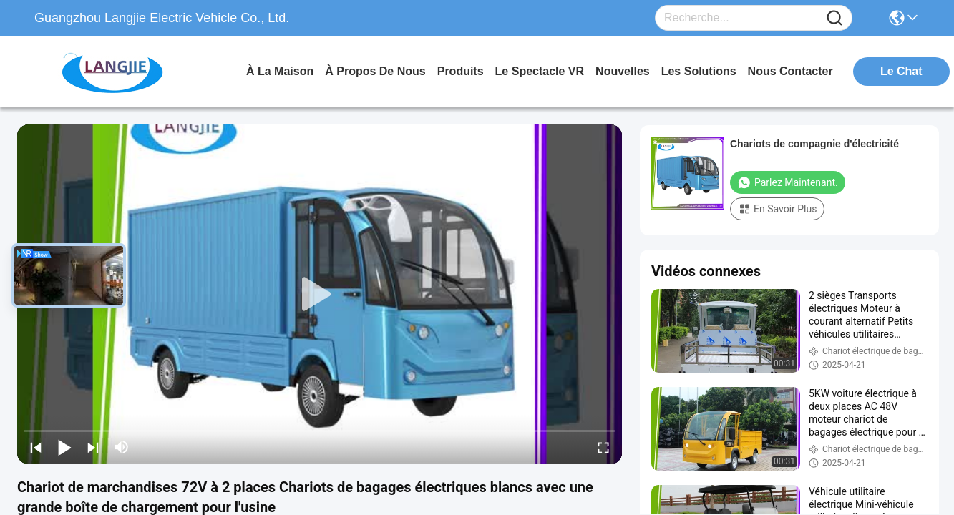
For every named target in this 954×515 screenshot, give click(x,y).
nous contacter (790, 71)
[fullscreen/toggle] (603, 447)
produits (460, 71)
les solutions (698, 71)
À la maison (279, 71)
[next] (93, 447)
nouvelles (622, 71)
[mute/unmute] (121, 447)
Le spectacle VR (540, 71)
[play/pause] (64, 447)
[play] (320, 295)
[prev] (35, 447)
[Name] (834, 18)
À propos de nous (375, 71)
